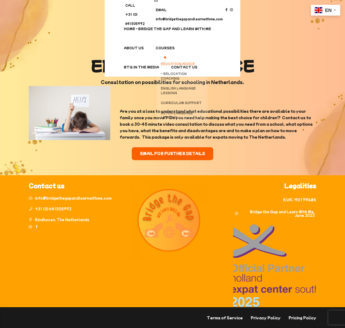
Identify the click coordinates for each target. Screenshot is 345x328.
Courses (188, 28)
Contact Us (270, 28)
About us (157, 28)
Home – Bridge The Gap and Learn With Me (91, 28)
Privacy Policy (266, 317)
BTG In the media (227, 28)
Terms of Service (225, 317)
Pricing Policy (302, 317)
